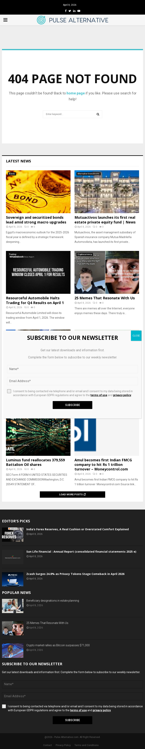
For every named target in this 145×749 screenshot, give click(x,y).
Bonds (12, 174)
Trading (12, 254)
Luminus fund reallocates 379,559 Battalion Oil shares (35, 462)
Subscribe (72, 720)
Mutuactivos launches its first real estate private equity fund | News (104, 219)
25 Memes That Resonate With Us (104, 298)
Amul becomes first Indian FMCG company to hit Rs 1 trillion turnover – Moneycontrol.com (103, 465)
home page (76, 93)
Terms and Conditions (86, 745)
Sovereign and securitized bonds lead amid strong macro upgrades (36, 219)
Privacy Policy (63, 745)
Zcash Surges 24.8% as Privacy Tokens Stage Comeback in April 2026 (75, 574)
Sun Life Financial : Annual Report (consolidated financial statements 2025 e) (81, 551)
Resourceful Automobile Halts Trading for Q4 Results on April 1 (35, 300)
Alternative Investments (88, 174)
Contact (47, 745)
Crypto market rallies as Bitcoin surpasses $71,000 (58, 645)
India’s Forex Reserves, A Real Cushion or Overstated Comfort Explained (77, 529)
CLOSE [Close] (136, 335)
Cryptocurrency (84, 254)
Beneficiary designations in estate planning (52, 600)
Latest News (18, 161)
